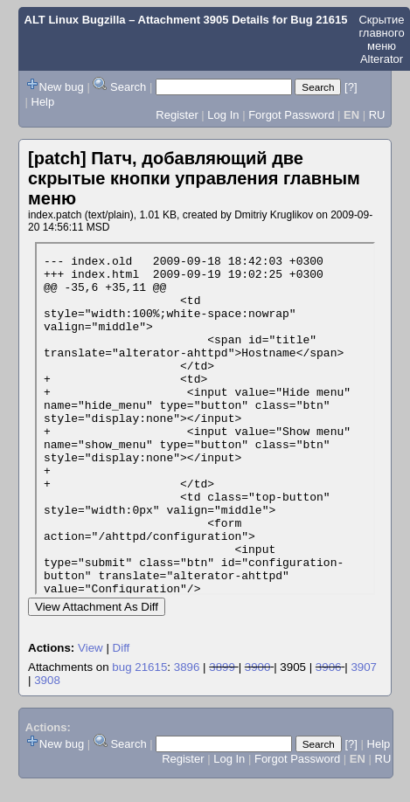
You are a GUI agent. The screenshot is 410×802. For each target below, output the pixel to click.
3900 (258, 667)
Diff (121, 647)
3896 (187, 667)
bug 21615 (139, 667)
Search (128, 86)
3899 (222, 667)
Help (43, 101)
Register (177, 114)
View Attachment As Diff (96, 606)
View (90, 647)
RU (377, 114)
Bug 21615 (318, 19)
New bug (61, 86)
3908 (47, 680)
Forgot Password (291, 114)
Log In (223, 114)
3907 (364, 667)
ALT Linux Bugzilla (75, 19)
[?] (350, 86)
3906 (329, 667)
